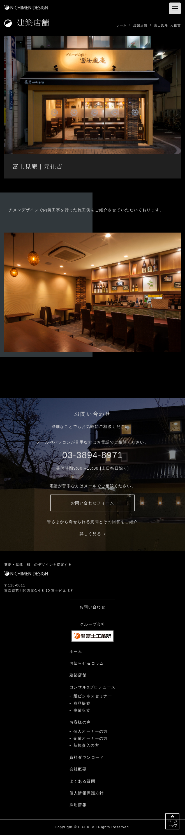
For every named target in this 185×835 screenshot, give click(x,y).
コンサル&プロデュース (93, 687)
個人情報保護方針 (87, 793)
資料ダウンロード (87, 757)
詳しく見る (92, 534)
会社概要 (78, 769)
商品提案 (82, 703)
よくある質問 (82, 781)
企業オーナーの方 (90, 738)
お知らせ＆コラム (87, 663)
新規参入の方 (86, 745)
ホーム (76, 651)
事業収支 (82, 710)
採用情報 (78, 804)
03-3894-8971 (92, 455)
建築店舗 (78, 675)
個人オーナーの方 (90, 731)
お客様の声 (80, 722)
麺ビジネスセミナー (92, 696)
